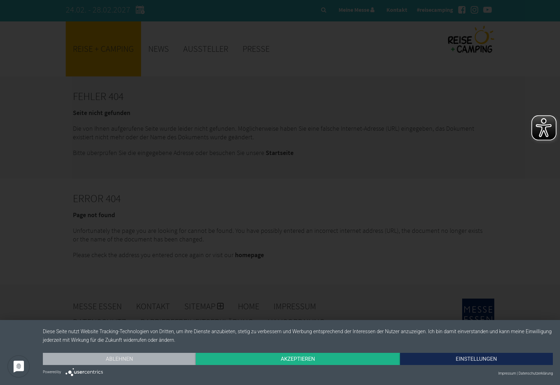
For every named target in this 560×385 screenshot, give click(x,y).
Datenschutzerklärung (536, 373)
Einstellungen (476, 359)
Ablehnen (119, 359)
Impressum (507, 373)
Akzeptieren (298, 359)
